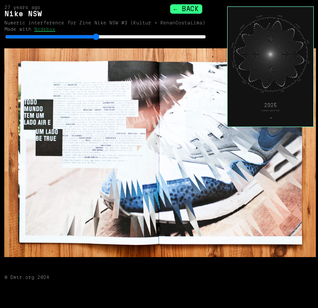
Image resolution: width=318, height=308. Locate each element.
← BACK (186, 8)
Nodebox (44, 29)
